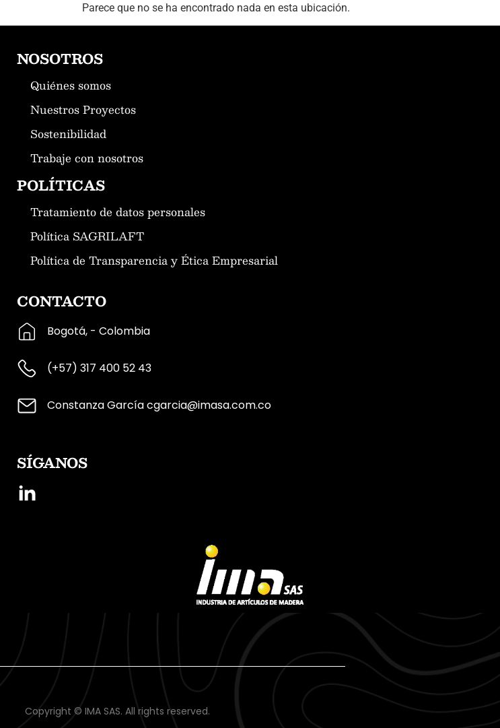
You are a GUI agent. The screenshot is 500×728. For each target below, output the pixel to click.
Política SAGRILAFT (87, 236)
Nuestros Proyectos (83, 110)
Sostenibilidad (68, 134)
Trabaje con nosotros (86, 158)
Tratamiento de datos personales (117, 212)
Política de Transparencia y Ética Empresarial (154, 260)
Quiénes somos (70, 85)
